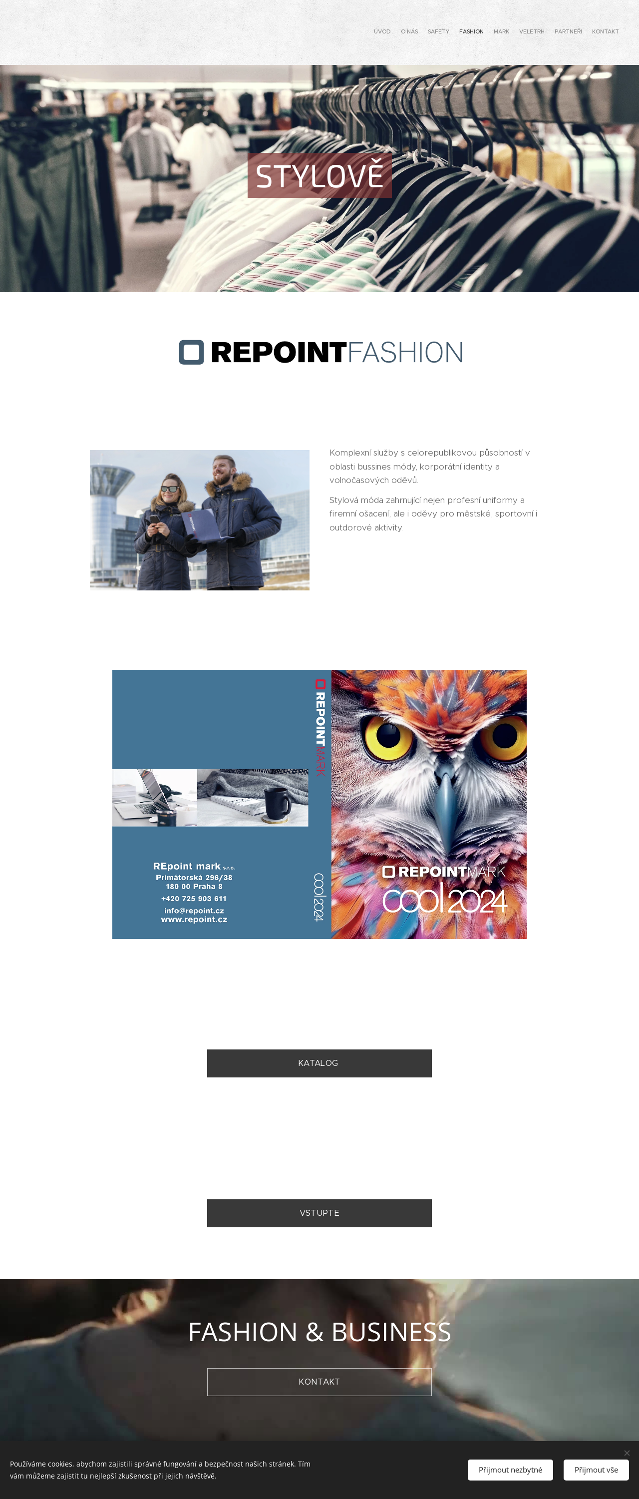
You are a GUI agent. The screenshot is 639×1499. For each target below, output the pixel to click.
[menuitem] (550, 32)
